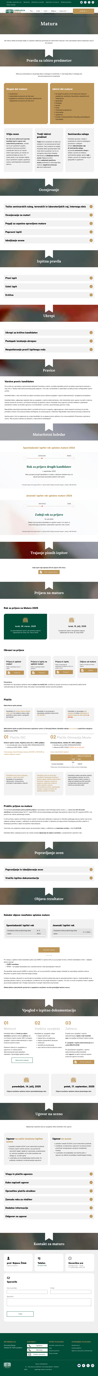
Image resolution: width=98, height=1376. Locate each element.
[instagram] (93, 2)
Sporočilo (10, 1296)
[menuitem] (14, 2)
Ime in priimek (12, 1288)
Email (52, 1288)
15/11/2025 (70, 456)
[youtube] (81, 2)
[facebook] (85, 2)
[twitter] (89, 2)
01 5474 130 (42, 1266)
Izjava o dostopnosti (41, 1364)
